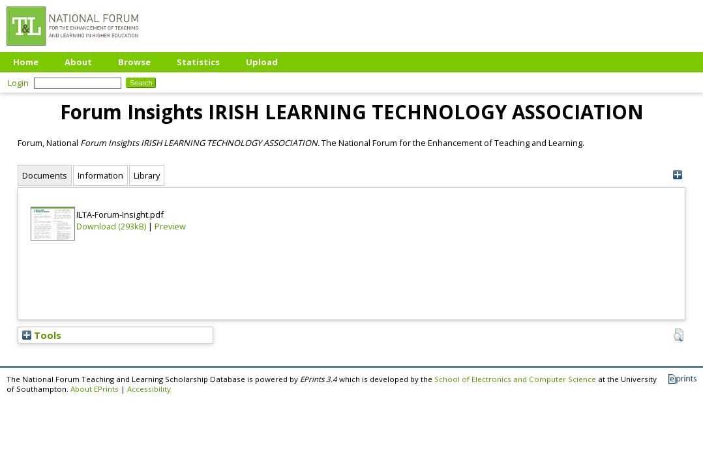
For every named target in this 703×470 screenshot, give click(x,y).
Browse (134, 62)
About (78, 62)
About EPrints (94, 389)
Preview (170, 226)
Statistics (198, 62)
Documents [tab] (44, 175)
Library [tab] (147, 175)
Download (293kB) (111, 226)
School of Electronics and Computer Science (515, 379)
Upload (262, 62)
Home (25, 62)
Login (18, 83)
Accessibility (149, 389)
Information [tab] (100, 175)
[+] (677, 175)
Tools (41, 335)
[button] (678, 335)
